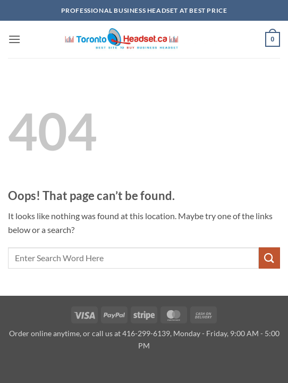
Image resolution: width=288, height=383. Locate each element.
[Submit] (269, 257)
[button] (14, 39)
